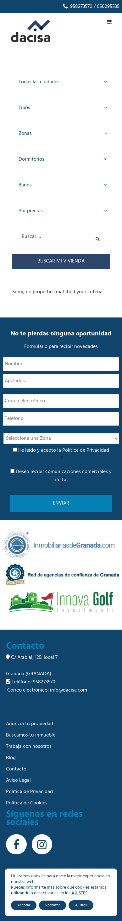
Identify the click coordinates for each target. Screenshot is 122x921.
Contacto (16, 769)
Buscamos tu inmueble (30, 735)
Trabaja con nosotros (29, 746)
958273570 (77, 7)
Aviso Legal (18, 780)
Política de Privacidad (85, 450)
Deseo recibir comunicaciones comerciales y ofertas (61, 480)
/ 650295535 (105, 7)
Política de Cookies (26, 803)
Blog (11, 758)
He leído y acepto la (61, 454)
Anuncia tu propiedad (29, 724)
